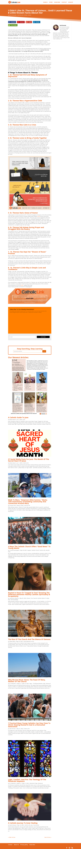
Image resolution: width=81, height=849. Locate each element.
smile (38, 216)
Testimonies (36, 825)
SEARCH (45, 2)
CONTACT (64, 2)
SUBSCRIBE (57, 2)
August (29, 550)
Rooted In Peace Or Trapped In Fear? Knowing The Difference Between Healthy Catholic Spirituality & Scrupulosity (29, 594)
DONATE (70, 2)
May (9, 599)
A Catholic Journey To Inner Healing (22, 823)
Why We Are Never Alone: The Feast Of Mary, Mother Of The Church (26, 681)
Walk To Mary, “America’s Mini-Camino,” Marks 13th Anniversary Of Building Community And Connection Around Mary (27, 501)
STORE (51, 2)
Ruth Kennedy (13, 15)
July (32, 825)
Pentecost (48, 683)
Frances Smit (13, 505)
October (26, 15)
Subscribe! (32, 844)
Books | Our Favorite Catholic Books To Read (38, 598)
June (24, 419)
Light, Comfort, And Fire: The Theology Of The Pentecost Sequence (27, 780)
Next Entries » (47, 837)
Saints (29, 15)
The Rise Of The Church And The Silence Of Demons (29, 639)
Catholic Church (35, 550)
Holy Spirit (32, 783)
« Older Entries (11, 837)
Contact (10, 844)
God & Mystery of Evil (29, 641)
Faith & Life (20, 15)
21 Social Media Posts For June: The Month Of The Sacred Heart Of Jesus (28, 460)
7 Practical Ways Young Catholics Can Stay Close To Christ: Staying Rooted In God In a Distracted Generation (29, 725)
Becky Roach (13, 419)
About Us (16, 844)
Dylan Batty (12, 641)
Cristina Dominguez (14, 550)
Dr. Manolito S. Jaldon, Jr (15, 683)
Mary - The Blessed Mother (36, 683)
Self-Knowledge (14, 599)
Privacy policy (24, 844)
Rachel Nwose (13, 825)
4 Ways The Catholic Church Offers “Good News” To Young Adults (29, 547)
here (22, 285)
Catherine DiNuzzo (14, 598)
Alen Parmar (13, 728)
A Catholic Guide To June (18, 417)
